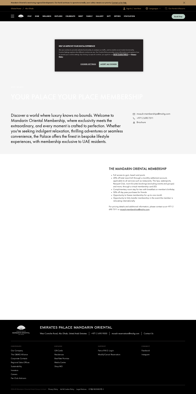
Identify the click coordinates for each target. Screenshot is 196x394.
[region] (99, 55)
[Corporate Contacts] (19, 359)
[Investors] (14, 370)
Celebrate (70, 16)
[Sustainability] (16, 366)
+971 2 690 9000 (99, 333)
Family (89, 16)
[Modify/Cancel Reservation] (109, 355)
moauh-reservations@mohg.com (125, 333)
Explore (58, 16)
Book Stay (178, 16)
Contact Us (148, 333)
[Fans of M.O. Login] (106, 351)
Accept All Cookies (108, 64)
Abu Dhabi (29, 8)
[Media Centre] (60, 362)
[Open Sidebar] (12, 16)
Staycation (129, 16)
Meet (80, 16)
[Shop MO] (58, 366)
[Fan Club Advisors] (18, 378)
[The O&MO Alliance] (19, 355)
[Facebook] (146, 351)
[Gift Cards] (58, 351)
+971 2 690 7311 (145, 118)
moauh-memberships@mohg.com (153, 114)
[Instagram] (146, 355)
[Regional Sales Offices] (20, 362)
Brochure (141, 122)
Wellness (46, 16)
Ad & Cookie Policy (121, 54)
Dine (37, 16)
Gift (109, 16)
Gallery (99, 16)
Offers (117, 16)
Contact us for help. (119, 2)
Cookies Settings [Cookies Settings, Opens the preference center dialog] (88, 64)
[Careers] (14, 374)
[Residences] (59, 355)
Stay (29, 16)
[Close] (184, 3)
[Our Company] (17, 351)
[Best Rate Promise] (61, 359)
